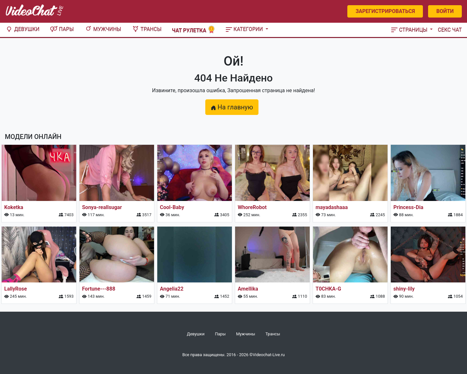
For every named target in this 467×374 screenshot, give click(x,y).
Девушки (22, 29)
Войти (445, 11)
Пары (62, 29)
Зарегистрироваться (385, 11)
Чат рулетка (193, 29)
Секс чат (450, 30)
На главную (232, 107)
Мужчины (102, 29)
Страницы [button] (410, 30)
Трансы (147, 29)
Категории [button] (245, 29)
